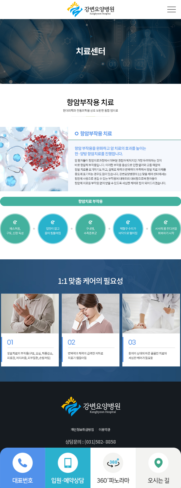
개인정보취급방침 (82, 429)
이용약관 (104, 429)
